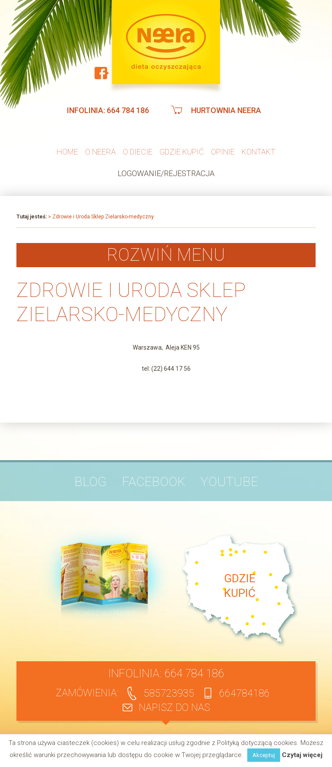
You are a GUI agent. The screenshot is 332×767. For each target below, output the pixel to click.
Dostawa (131, 526)
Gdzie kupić (182, 151)
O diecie (138, 151)
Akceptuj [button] (263, 755)
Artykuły (171, 510)
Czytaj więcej (302, 755)
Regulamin (97, 526)
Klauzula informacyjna (248, 526)
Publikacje (204, 510)
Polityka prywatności (180, 526)
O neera (100, 151)
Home (67, 151)
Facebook (153, 481)
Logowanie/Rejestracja (166, 173)
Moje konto (60, 526)
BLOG (90, 481)
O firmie (90, 510)
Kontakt (258, 151)
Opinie (223, 151)
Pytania (119, 510)
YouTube (229, 481)
